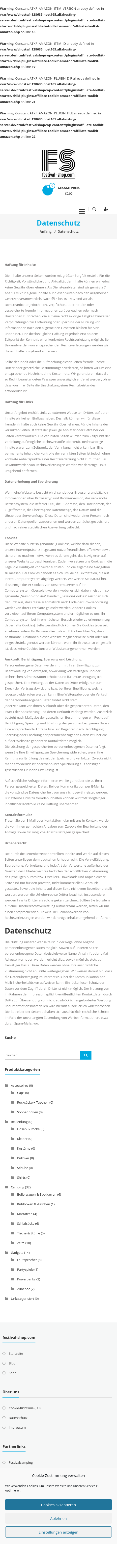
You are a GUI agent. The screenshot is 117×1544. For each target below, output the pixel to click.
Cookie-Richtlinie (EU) (24, 1408)
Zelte (21, 1243)
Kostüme (23, 1148)
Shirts (21, 1177)
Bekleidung (19, 1122)
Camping (17, 1187)
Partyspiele (25, 1269)
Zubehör (23, 1289)
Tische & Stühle (28, 1233)
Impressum (17, 1427)
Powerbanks (26, 1279)
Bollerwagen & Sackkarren (37, 1194)
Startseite (16, 1353)
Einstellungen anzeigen (58, 1532)
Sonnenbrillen (27, 1112)
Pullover (23, 1158)
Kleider (22, 1138)
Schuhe (22, 1168)
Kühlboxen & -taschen (33, 1204)
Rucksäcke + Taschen (33, 1102)
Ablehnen (58, 1518)
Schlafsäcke (25, 1223)
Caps (21, 1092)
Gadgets (17, 1252)
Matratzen (24, 1214)
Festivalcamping (21, 1462)
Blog (12, 1363)
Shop (12, 1373)
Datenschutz (18, 1417)
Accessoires (19, 1085)
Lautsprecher (27, 1260)
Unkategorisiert (22, 1298)
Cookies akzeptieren (58, 1504)
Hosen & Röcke (28, 1129)
